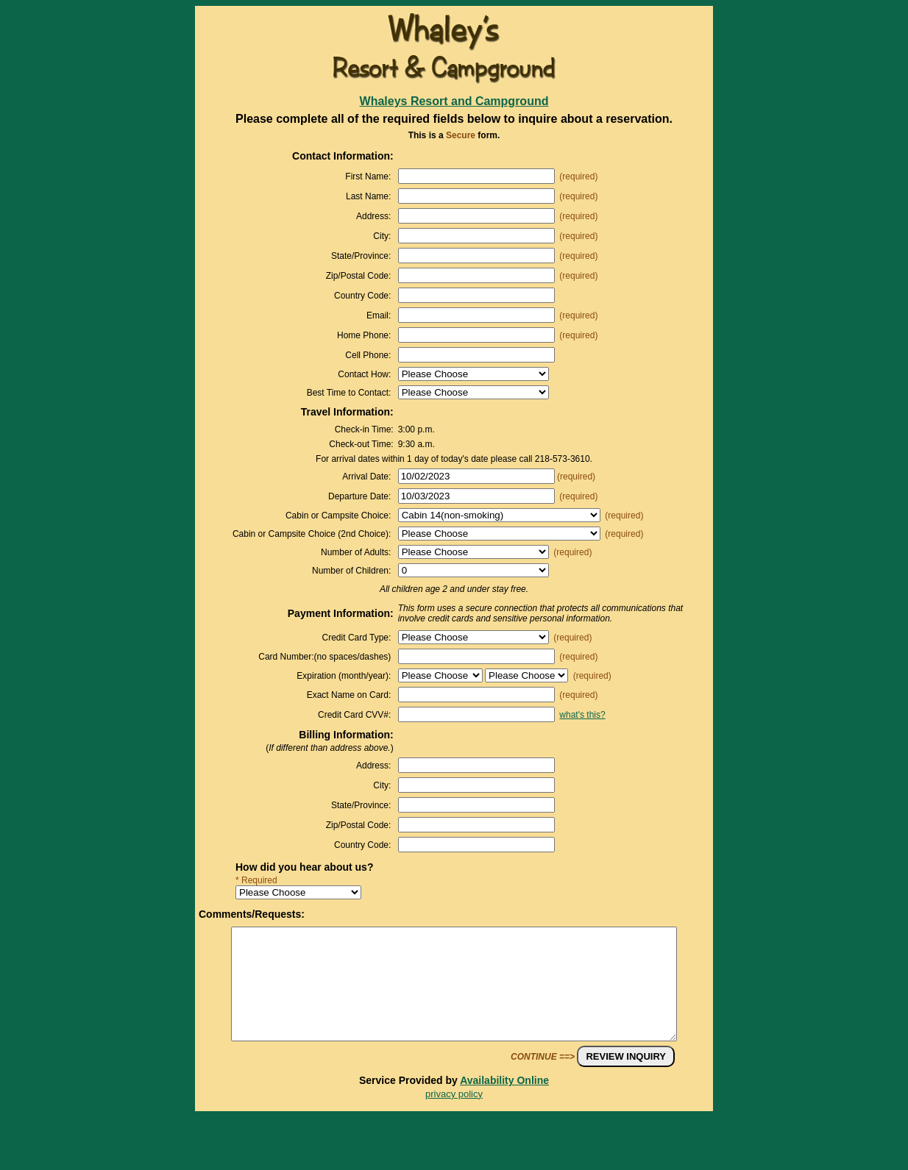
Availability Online (504, 1102)
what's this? (582, 715)
